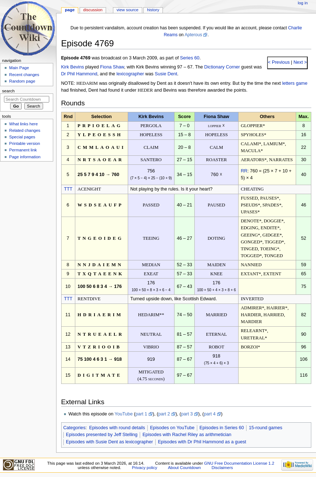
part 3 (187, 414)
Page (70, 10)
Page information (25, 157)
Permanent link (23, 150)
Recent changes (24, 74)
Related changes (24, 130)
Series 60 (189, 57)
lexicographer (130, 73)
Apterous (193, 34)
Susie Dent (166, 73)
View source (127, 10)
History (153, 10)
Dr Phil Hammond (79, 73)
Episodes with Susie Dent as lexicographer (109, 441)
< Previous (279, 62)
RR (244, 170)
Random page (22, 81)
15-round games (265, 427)
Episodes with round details (117, 427)
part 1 (141, 414)
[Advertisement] (26, 218)
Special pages (22, 137)
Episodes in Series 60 (221, 427)
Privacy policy (144, 467)
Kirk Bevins (72, 67)
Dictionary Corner (222, 67)
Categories (74, 427)
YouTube (124, 414)
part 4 (209, 414)
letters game (294, 83)
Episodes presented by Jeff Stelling (102, 434)
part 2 (164, 414)
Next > (299, 62)
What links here (23, 124)
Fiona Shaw (112, 67)
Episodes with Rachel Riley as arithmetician (187, 434)
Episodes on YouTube (172, 427)
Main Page (19, 68)
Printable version (24, 143)
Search (8, 91)
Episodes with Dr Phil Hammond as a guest (202, 441)
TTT (68, 189)
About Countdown (184, 467)
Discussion (92, 10)
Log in (303, 3)
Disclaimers (222, 467)
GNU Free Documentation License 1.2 (239, 463)
